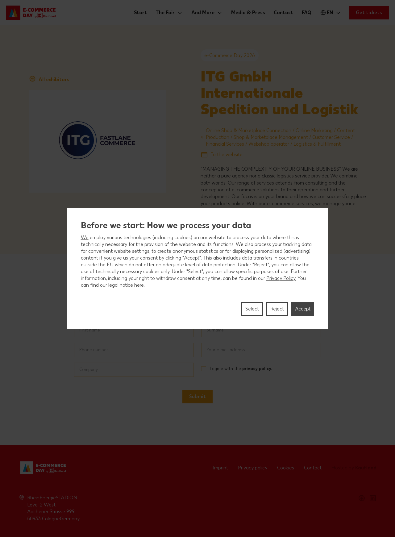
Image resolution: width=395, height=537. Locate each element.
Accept (302, 309)
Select (252, 309)
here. (139, 285)
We (85, 237)
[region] (197, 268)
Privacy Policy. (281, 278)
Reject (277, 309)
